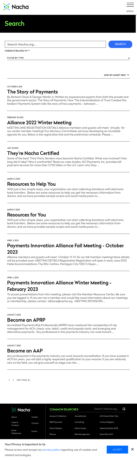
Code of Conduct (15, 423)
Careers (35, 417)
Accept (117, 449)
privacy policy (51, 449)
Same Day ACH (106, 434)
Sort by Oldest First (115, 75)
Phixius (53, 434)
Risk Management (82, 434)
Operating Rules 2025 (109, 428)
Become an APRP (26, 319)
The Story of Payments (32, 91)
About (14, 417)
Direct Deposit (56, 428)
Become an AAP (25, 350)
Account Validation (58, 416)
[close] (132, 449)
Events (34, 431)
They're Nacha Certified (33, 153)
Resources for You (26, 214)
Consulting (79, 422)
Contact (35, 423)
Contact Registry (107, 422)
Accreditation (80, 416)
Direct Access (80, 428)
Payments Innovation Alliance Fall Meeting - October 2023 (65, 248)
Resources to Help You (31, 183)
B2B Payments (56, 422)
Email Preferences (16, 431)
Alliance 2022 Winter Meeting (39, 122)
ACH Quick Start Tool (109, 416)
